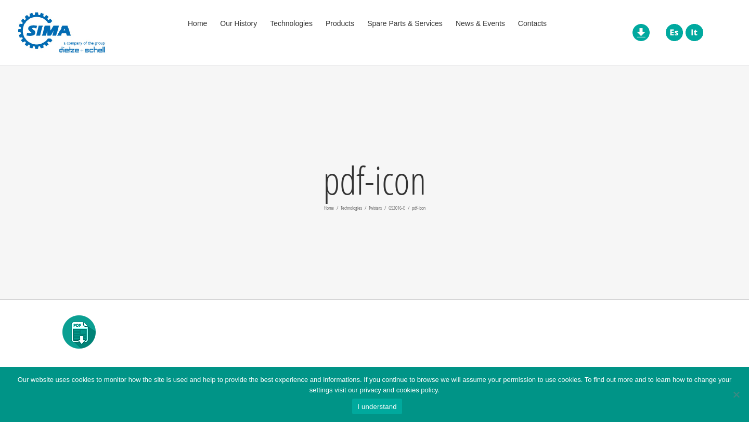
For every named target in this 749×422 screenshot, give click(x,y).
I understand (376, 407)
